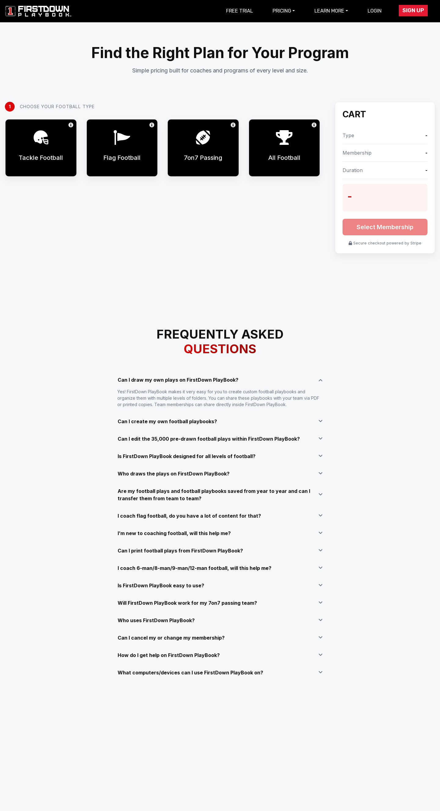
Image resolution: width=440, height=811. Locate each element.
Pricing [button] (282, 11)
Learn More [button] (329, 11)
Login (375, 11)
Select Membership (385, 227)
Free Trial (239, 11)
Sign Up (413, 10)
